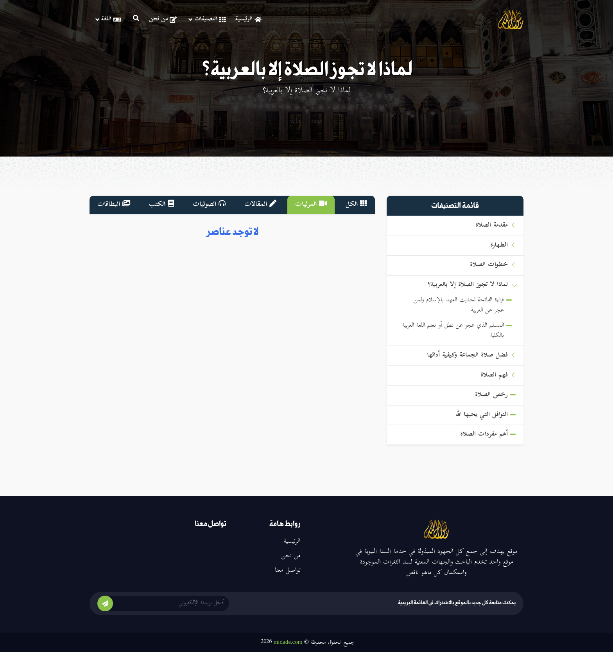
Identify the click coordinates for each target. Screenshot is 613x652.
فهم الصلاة (494, 375)
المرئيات (311, 205)
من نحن (163, 19)
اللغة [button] (108, 19)
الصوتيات (209, 205)
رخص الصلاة (491, 395)
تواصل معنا (288, 570)
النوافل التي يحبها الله (481, 415)
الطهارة (499, 245)
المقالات (260, 205)
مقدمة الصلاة (491, 225)
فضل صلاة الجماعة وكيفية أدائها (467, 355)
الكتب (161, 205)
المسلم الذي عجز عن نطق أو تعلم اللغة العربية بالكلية (453, 331)
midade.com (288, 642)
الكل (356, 205)
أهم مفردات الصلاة (484, 434)
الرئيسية (248, 19)
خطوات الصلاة (489, 265)
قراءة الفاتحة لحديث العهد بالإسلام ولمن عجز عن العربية (459, 305)
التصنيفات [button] (207, 19)
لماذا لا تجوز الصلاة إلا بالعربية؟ (468, 285)
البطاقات (113, 205)
